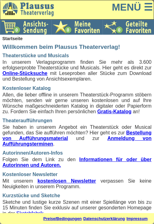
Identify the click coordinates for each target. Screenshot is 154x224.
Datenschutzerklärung (104, 218)
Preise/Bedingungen (62, 218)
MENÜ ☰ (132, 7)
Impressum (136, 218)
